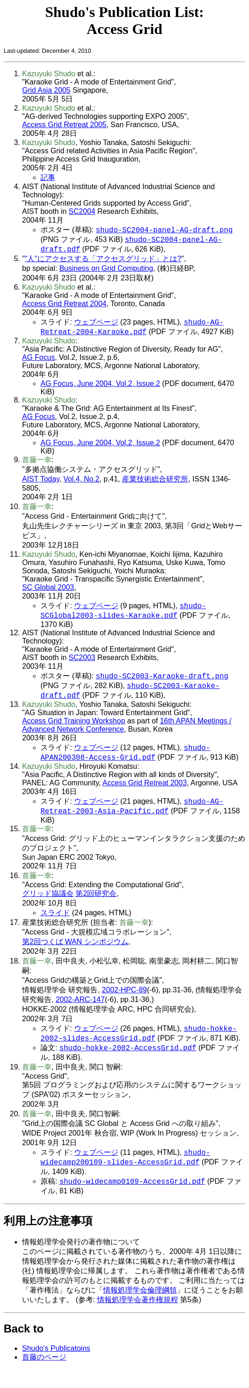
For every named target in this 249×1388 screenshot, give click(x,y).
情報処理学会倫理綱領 (140, 1308)
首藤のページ (44, 1375)
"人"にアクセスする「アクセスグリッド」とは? (103, 261)
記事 (48, 177)
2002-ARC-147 (80, 1012)
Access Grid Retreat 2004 (64, 306)
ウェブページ (96, 326)
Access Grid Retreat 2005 (64, 125)
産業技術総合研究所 (155, 483)
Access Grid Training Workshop (73, 730)
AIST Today (40, 483)
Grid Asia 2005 (46, 90)
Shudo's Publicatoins (56, 1367)
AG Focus (38, 362)
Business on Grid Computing (106, 271)
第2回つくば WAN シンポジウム (75, 954)
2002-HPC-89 (124, 1003)
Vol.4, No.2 (81, 483)
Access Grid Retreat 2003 (145, 794)
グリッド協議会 (48, 906)
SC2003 (82, 664)
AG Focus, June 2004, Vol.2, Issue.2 (100, 388)
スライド (55, 925)
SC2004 (82, 211)
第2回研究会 (95, 906)
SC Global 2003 (48, 592)
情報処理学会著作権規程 (137, 1318)
